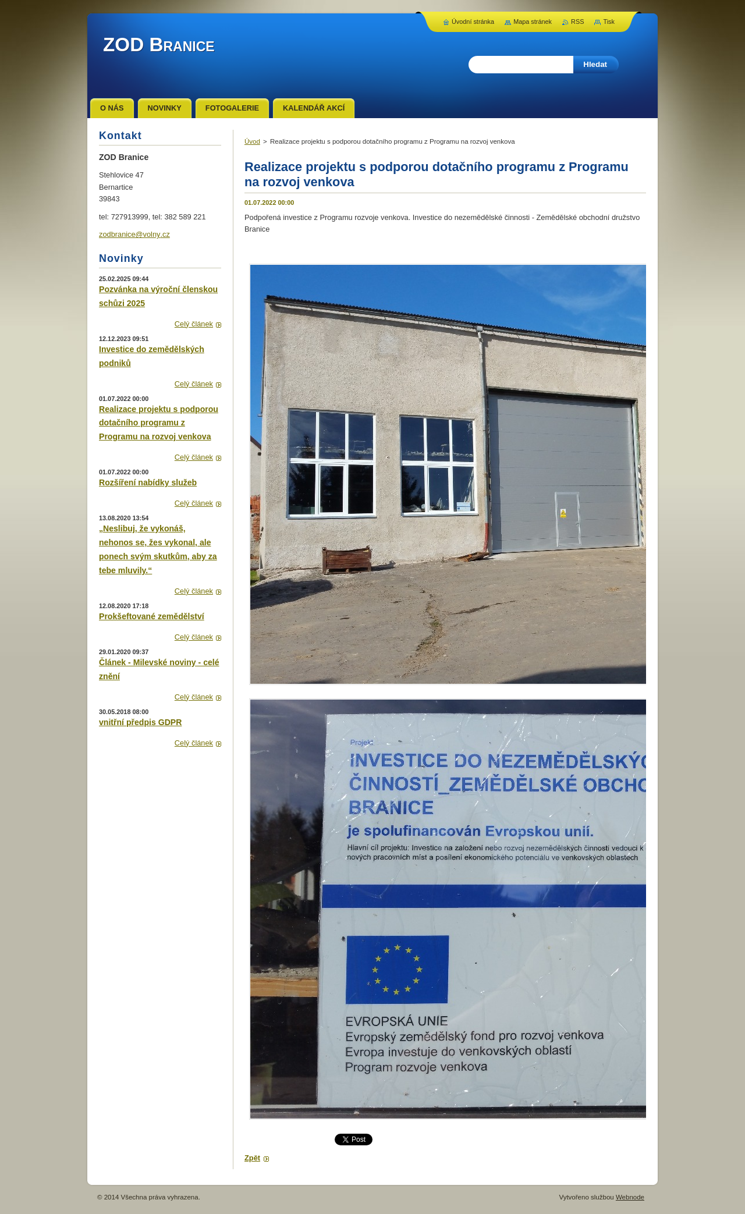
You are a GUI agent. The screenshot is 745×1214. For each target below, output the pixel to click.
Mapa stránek (532, 21)
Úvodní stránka (473, 21)
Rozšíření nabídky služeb (148, 482)
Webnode (630, 1197)
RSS (577, 21)
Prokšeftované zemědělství (151, 616)
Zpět (252, 1157)
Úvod (252, 141)
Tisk (609, 21)
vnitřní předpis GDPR (140, 722)
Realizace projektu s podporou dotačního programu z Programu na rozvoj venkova (158, 423)
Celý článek (194, 324)
